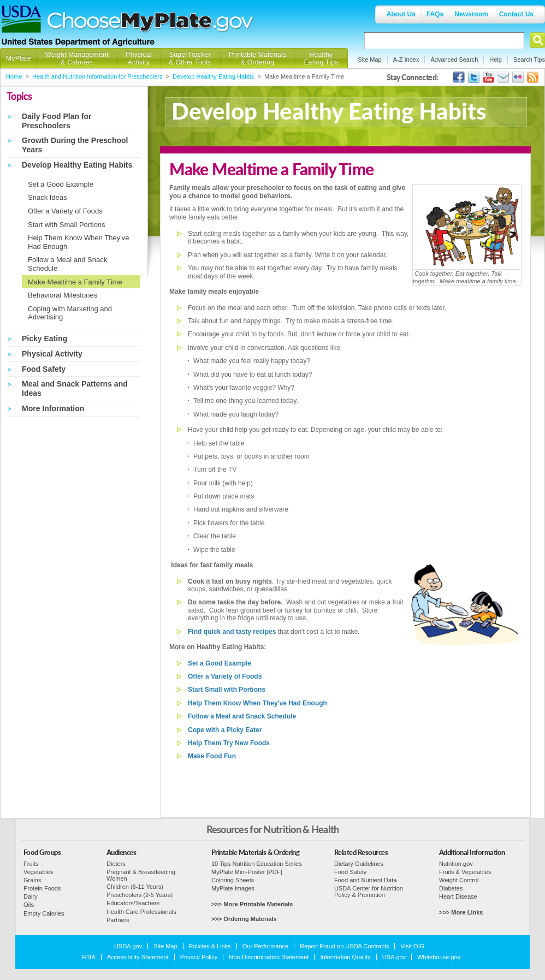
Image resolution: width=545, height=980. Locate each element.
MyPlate (18, 58)
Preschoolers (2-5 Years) (139, 895)
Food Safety (44, 369)
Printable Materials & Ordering (258, 58)
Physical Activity (138, 58)
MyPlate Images (232, 888)
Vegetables (38, 872)
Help (495, 59)
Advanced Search (454, 59)
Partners (117, 920)
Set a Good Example (60, 184)
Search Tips (529, 59)
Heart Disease (458, 896)
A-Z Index (406, 59)
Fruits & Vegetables (465, 872)
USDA (21, 19)
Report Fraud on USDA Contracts (344, 946)
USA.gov (394, 957)
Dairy (30, 896)
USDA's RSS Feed (532, 77)
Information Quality (345, 957)
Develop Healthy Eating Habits (213, 76)
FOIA (88, 957)
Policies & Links (210, 946)
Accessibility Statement (138, 957)
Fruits (31, 863)
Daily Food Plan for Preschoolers (57, 121)
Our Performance (265, 946)
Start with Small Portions (66, 225)
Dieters (116, 863)
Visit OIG (412, 946)
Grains (32, 880)
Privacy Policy (198, 957)
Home (14, 76)
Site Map (369, 59)
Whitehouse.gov (438, 957)
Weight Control (459, 880)
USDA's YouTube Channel (488, 77)
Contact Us (516, 14)
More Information (53, 408)
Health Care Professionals (141, 911)
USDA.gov (128, 946)
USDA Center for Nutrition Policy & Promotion (368, 891)
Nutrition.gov (456, 863)
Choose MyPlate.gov (151, 22)
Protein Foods (42, 888)
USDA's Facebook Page (459, 77)
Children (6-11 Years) (134, 886)
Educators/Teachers (132, 903)
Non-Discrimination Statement (269, 957)
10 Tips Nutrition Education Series (256, 863)
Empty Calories (43, 913)
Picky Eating (44, 338)
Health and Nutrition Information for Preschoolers (97, 76)
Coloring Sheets (232, 880)
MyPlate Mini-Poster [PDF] (246, 872)
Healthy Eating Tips (321, 58)
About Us (401, 14)
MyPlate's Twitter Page (473, 77)
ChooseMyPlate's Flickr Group (518, 77)
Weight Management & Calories (76, 58)
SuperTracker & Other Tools (190, 58)
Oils (28, 904)
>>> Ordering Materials (244, 919)
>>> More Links (461, 912)
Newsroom (471, 14)
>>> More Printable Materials (252, 904)
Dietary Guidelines (358, 863)
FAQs (434, 14)
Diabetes (451, 888)
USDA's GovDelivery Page (503, 77)
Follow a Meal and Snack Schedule (242, 716)
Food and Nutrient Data (365, 880)
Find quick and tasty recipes (232, 631)
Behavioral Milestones (62, 295)
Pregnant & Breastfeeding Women (140, 875)
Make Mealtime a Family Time (75, 282)
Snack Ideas (47, 197)
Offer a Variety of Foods (65, 211)
